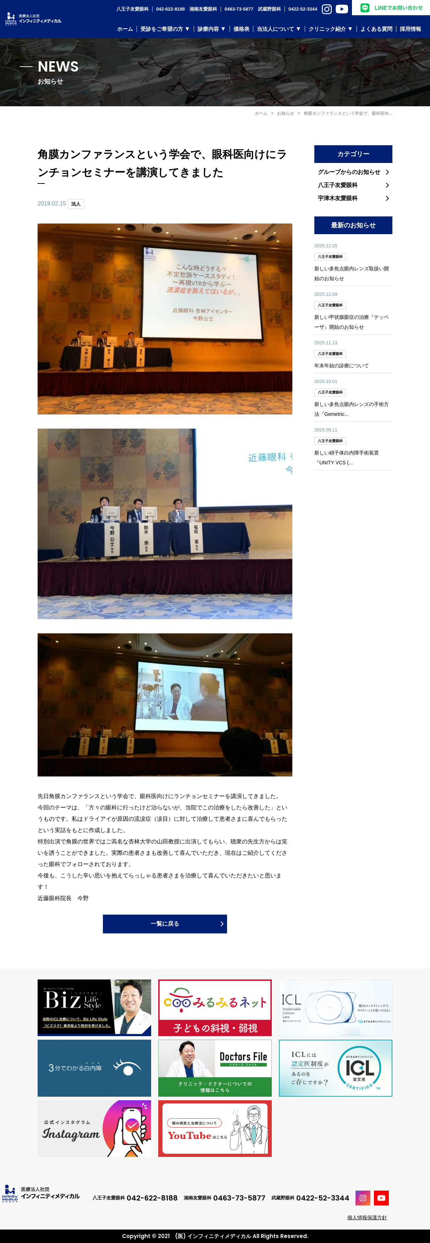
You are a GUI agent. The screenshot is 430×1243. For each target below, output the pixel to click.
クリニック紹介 (327, 29)
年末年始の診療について (341, 365)
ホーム (125, 29)
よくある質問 (376, 29)
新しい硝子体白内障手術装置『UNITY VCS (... (346, 457)
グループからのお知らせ (349, 172)
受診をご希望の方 (161, 29)
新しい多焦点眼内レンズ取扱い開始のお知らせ (351, 273)
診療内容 (208, 29)
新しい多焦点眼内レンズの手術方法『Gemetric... (351, 409)
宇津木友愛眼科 (338, 198)
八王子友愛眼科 (338, 185)
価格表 (241, 29)
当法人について (275, 29)
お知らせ (285, 113)
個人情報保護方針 (367, 1217)
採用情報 (410, 29)
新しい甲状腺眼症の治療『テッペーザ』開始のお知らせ (351, 322)
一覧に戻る (165, 924)
